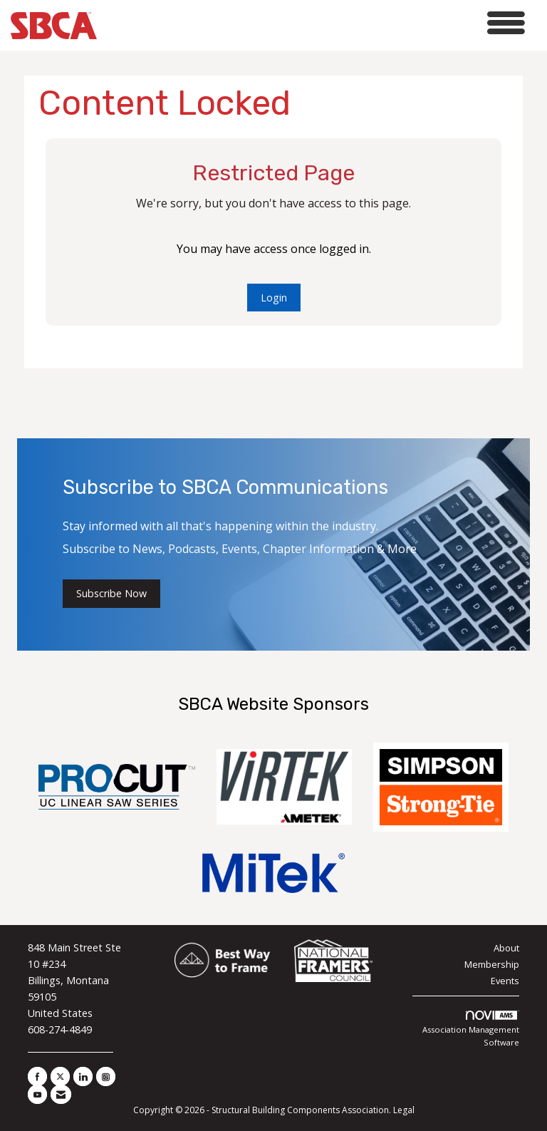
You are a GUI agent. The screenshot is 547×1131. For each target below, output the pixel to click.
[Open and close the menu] (315, 23)
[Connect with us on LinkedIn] (83, 1076)
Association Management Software (470, 1029)
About (506, 947)
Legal (404, 1110)
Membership (491, 964)
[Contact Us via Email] (61, 1094)
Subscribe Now (111, 593)
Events (505, 980)
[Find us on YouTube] (37, 1094)
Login (274, 297)
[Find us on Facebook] (37, 1076)
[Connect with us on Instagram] (105, 1076)
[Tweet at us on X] (60, 1076)
